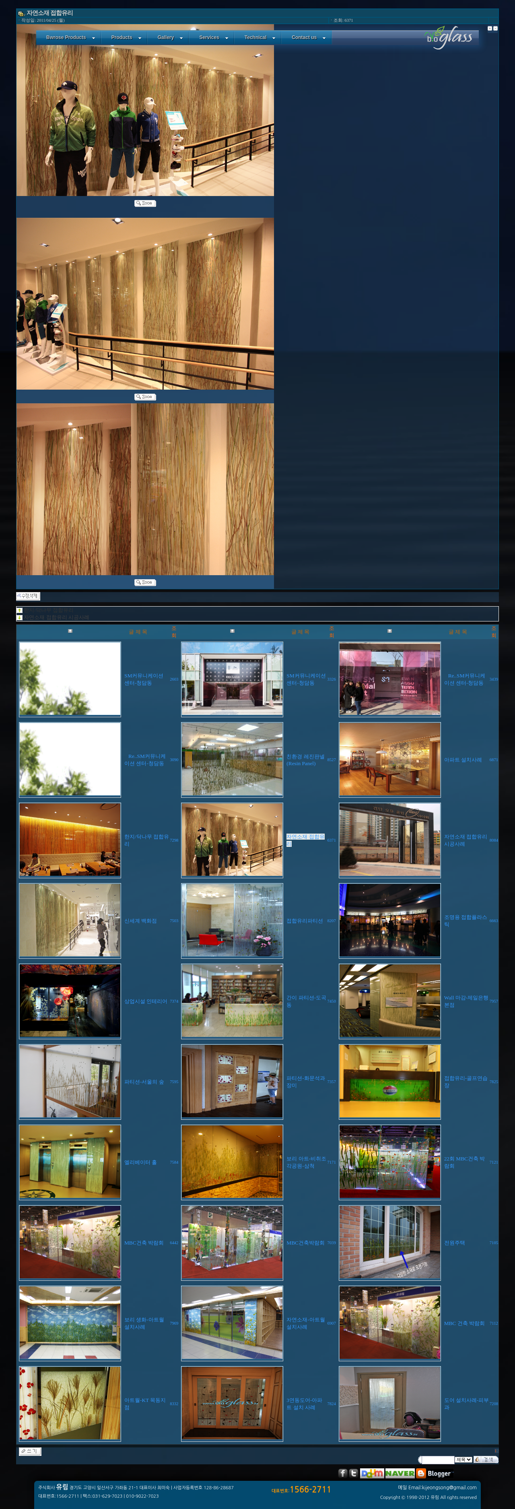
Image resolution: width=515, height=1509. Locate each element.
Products (126, 37)
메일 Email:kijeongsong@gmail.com (437, 1487)
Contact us (309, 37)
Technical (260, 37)
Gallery (170, 37)
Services (213, 37)
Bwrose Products (70, 37)
